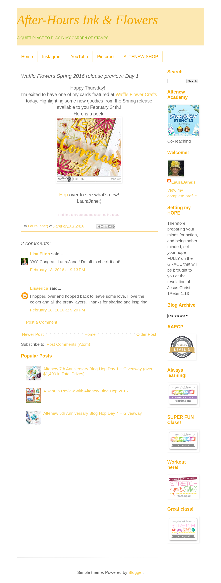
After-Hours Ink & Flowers (87, 20)
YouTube (79, 56)
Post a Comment (41, 322)
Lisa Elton (40, 253)
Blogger (135, 572)
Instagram (52, 56)
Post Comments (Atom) (68, 344)
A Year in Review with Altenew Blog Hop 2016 (85, 391)
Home (27, 56)
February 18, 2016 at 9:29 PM (57, 310)
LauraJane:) (183, 182)
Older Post (146, 334)
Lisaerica (39, 288)
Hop (63, 194)
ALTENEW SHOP (141, 56)
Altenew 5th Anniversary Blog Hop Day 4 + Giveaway (92, 413)
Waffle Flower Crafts (136, 94)
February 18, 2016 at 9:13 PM (57, 269)
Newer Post (33, 334)
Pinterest (105, 56)
